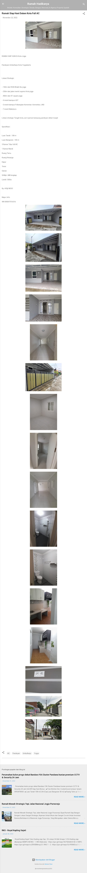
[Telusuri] (83, 4)
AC (8, 753)
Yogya (36, 753)
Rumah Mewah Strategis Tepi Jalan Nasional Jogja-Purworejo (31, 804)
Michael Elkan (48, 864)
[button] (83, 14)
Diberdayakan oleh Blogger (43, 860)
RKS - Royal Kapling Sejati (14, 830)
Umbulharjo (27, 753)
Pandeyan (16, 753)
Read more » (79, 797)
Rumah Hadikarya (38, 3)
